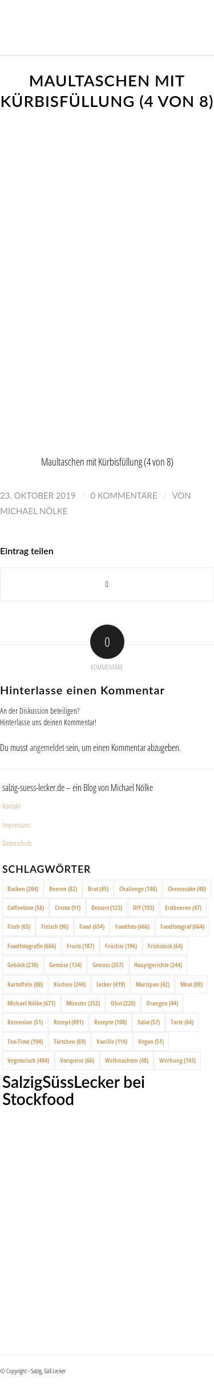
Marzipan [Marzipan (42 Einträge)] (152, 984)
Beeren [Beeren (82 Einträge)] (63, 888)
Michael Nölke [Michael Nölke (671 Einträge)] (31, 1003)
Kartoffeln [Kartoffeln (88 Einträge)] (25, 984)
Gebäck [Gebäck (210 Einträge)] (22, 964)
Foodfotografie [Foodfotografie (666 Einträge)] (31, 945)
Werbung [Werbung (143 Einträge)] (177, 1060)
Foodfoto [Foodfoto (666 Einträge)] (132, 926)
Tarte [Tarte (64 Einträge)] (182, 1022)
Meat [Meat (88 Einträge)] (191, 984)
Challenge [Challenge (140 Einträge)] (138, 888)
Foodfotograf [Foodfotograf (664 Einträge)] (182, 926)
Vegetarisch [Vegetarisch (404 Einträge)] (28, 1060)
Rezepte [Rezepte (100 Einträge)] (110, 1022)
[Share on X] (107, 584)
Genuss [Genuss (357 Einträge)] (107, 964)
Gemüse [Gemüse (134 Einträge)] (65, 964)
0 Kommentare (124, 495)
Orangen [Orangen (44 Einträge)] (162, 1003)
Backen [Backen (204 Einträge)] (22, 888)
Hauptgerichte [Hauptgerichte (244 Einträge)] (158, 964)
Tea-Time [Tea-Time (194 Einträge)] (25, 1041)
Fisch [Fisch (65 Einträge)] (18, 926)
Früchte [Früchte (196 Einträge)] (121, 945)
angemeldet (47, 747)
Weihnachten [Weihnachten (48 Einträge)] (126, 1060)
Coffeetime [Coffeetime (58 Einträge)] (25, 907)
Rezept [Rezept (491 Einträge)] (68, 1022)
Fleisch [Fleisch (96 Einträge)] (54, 926)
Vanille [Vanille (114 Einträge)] (111, 1041)
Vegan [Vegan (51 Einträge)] (151, 1041)
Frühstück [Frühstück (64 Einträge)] (165, 945)
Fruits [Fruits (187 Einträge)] (80, 945)
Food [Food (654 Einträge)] (91, 926)
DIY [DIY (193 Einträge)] (143, 907)
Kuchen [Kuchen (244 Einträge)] (70, 984)
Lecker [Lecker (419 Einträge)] (110, 984)
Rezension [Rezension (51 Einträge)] (25, 1022)
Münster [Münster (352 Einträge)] (83, 1003)
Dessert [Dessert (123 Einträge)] (106, 907)
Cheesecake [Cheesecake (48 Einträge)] (187, 888)
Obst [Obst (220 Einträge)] (123, 1003)
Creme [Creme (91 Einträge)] (67, 907)
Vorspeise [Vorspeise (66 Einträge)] (77, 1060)
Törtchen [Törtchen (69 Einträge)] (70, 1041)
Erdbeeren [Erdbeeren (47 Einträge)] (183, 907)
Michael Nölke (33, 511)
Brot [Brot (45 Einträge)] (98, 888)
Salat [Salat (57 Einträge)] (149, 1022)
